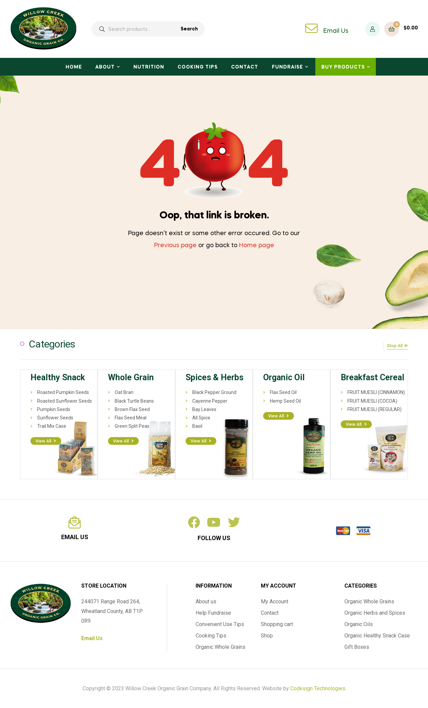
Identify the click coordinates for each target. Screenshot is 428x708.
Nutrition (148, 67)
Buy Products (343, 67)
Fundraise (287, 67)
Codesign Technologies (317, 688)
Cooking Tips (198, 67)
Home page (256, 245)
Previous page (175, 245)
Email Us (335, 31)
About (105, 67)
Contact (244, 67)
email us (74, 536)
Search (189, 29)
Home (74, 67)
